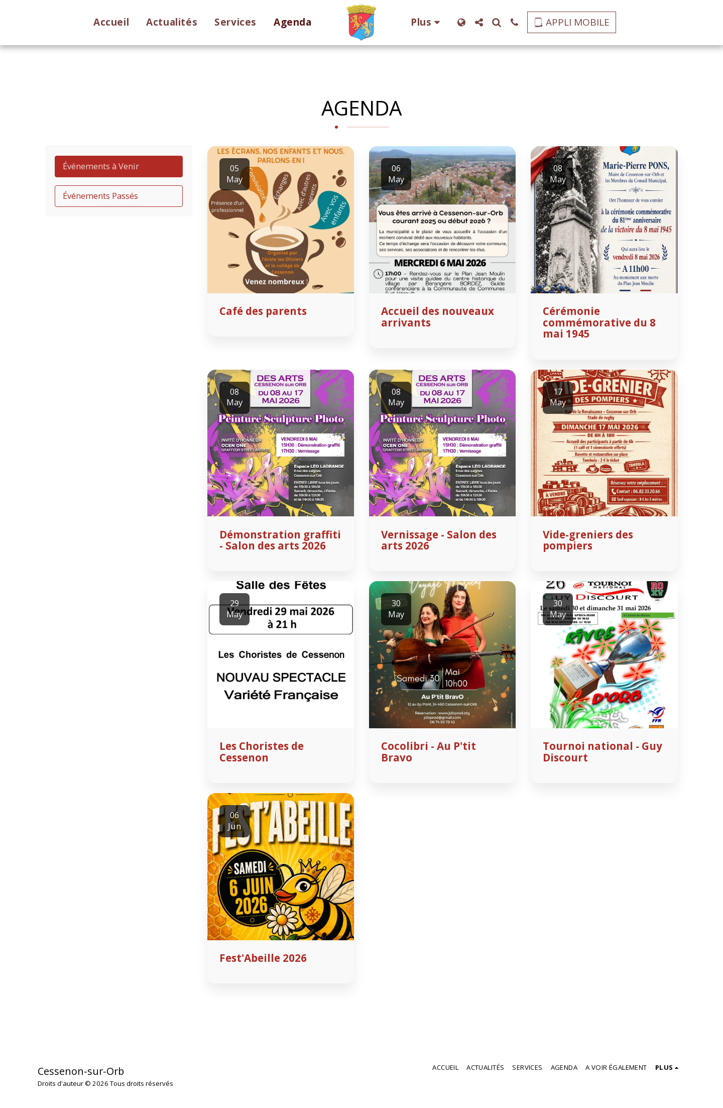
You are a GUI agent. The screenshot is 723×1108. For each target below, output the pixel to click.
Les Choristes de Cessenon (261, 751)
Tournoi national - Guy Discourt (602, 751)
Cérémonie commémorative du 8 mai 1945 (599, 322)
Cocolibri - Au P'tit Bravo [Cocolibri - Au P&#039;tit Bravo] (428, 751)
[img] (280, 219)
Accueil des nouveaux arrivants (437, 316)
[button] (482, 22)
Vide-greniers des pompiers (588, 540)
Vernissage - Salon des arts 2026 (439, 540)
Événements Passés (100, 195)
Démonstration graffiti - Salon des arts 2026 (280, 540)
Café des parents (263, 311)
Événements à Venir (101, 166)
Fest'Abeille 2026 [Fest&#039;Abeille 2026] (263, 958)
